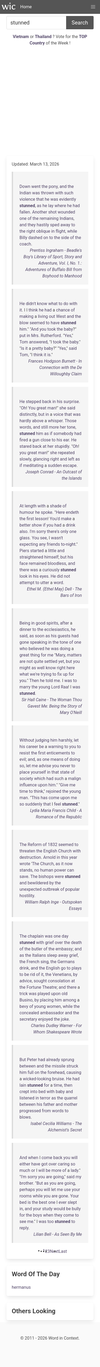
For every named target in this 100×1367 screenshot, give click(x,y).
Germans (66, 961)
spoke (46, 512)
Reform (35, 844)
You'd (55, 518)
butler (36, 948)
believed (36, 648)
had (76, 205)
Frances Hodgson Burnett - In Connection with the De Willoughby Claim (55, 367)
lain (22, 1085)
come (54, 797)
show (37, 525)
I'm (32, 531)
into (33, 1091)
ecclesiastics (56, 629)
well (41, 667)
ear (66, 439)
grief (49, 942)
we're (35, 674)
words (25, 427)
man (51, 407)
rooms (25, 1195)
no (36, 870)
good (40, 623)
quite (38, 661)
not (67, 576)
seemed (37, 322)
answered (38, 341)
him (23, 329)
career (32, 746)
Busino (26, 1000)
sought (40, 980)
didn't (31, 303)
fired (23, 439)
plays (76, 968)
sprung (67, 1059)
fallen (24, 212)
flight (60, 231)
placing (47, 1000)
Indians (66, 218)
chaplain (36, 936)
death (76, 942)
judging (42, 740)
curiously (50, 569)
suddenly (33, 804)
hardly (25, 420)
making (26, 316)
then (68, 1085)
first (30, 518)
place (24, 772)
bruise (58, 1078)
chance (63, 310)
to (73, 224)
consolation (59, 980)
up (65, 674)
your (76, 1189)
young (44, 686)
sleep (52, 955)
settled (50, 661)
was (36, 192)
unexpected (30, 889)
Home (26, 6)
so (21, 765)
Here (60, 512)
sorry (41, 531)
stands (25, 870)
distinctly (27, 414)
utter (44, 582)
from (46, 1110)
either (24, 1164)
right (31, 231)
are (22, 661)
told (49, 680)
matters (74, 655)
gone (24, 642)
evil (22, 759)
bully (76, 1208)
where (60, 205)
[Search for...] (36, 22)
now (69, 863)
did (60, 576)
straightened (31, 557)
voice (58, 414)
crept (24, 1091)
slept (72, 1202)
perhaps (27, 1189)
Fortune (34, 987)
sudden (55, 465)
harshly (65, 740)
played (44, 993)
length (31, 505)
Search (80, 22)
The (23, 844)
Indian (25, 192)
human (46, 870)
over (59, 942)
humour (26, 512)
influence (28, 784)
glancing (41, 459)
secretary (28, 1019)
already (53, 1059)
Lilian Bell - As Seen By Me (58, 1234)
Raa (64, 686)
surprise (71, 401)
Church (65, 850)
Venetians (61, 974)
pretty (37, 348)
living (43, 316)
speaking (38, 642)
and (63, 186)
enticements (58, 753)
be (41, 746)
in (53, 231)
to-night (68, 544)
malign (74, 778)
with (59, 192)
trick (23, 993)
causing (73, 1072)
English (50, 850)
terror (45, 1098)
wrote (24, 863)
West (61, 316)
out (52, 316)
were (59, 876)
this (64, 857)
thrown (47, 192)
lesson (41, 518)
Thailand (44, 36)
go (63, 968)
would (59, 1208)
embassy (64, 948)
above (37, 420)
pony (53, 186)
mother (70, 1104)
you (42, 329)
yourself (38, 772)
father (48, 1104)
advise (45, 765)
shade (55, 505)
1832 (52, 844)
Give (64, 784)
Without (26, 740)
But (22, 1059)
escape (70, 465)
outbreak (51, 889)
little (52, 550)
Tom (23, 341)
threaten (27, 850)
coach (25, 244)
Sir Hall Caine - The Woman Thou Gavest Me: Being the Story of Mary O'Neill (52, 706)
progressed (30, 1110)
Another (39, 212)
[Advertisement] (50, 101)
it (20, 310)
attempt (26, 582)
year (73, 857)
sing (45, 961)
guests (64, 635)
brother (26, 1183)
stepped (33, 401)
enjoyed (45, 1019)
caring (64, 1164)
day (65, 936)
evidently (67, 199)
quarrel (70, 1098)
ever (63, 1202)
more (54, 427)
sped (54, 224)
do (65, 303)
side (65, 237)
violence (27, 199)
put (22, 335)
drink (70, 525)
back (46, 401)
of (29, 218)
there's (53, 531)
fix (59, 674)
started (37, 550)
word (58, 582)
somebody (63, 433)
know (42, 303)
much (24, 1170)
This (35, 797)
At (21, 505)
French (33, 961)
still (44, 427)
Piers (24, 550)
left (71, 459)
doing (65, 648)
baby (68, 329)
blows (25, 1117)
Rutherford (51, 335)
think (33, 310)
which (39, 778)
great (41, 407)
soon (39, 635)
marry (24, 686)
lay (51, 205)
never (65, 765)
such (68, 192)
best (43, 1202)
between (27, 1066)
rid (32, 974)
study (47, 1208)
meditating (33, 465)
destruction (30, 857)
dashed (35, 237)
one (22, 218)
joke (65, 1019)
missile (59, 1066)
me (50, 655)
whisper (55, 420)
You (31, 407)
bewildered (38, 882)
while (72, 231)
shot (52, 212)
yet (61, 661)
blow (24, 322)
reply (23, 1227)
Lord (55, 686)
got (44, 1164)
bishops (46, 876)
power (60, 870)
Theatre (49, 987)
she (62, 407)
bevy (23, 1006)
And (34, 329)
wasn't (57, 537)
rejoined (53, 791)
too (50, 1221)
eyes (44, 576)
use (67, 1189)
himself (51, 557)
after (64, 623)
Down (24, 186)
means (56, 759)
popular (72, 889)
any (42, 544)
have (55, 322)
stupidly (62, 446)
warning (55, 746)
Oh (23, 407)
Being (24, 623)
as (39, 205)
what (53, 303)
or (33, 1170)
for (43, 655)
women (54, 1006)
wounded (66, 212)
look (23, 576)
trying (46, 674)
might (24, 667)
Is (22, 348)
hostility (26, 895)
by (51, 882)
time (23, 791)
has (44, 797)
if (51, 433)
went (36, 186)
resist (24, 753)
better (25, 525)
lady (74, 1170)
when (33, 1157)
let (76, 740)
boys (37, 1215)
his (59, 401)
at (44, 446)
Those (71, 420)
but (41, 414)
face (23, 563)
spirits (52, 623)
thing (35, 655)
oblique (43, 231)
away (65, 224)
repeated (66, 452)
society (26, 778)
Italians (39, 955)
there (24, 569)
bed (42, 1091)
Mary (60, 655)
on (45, 237)
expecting (28, 544)
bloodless (57, 563)
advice (25, 980)
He (22, 303)
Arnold (49, 857)
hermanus (21, 1287)
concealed (29, 1012)
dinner (25, 629)
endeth (72, 512)
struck (72, 1066)
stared (25, 446)
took (51, 329)
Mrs (35, 335)
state (65, 772)
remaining (49, 218)
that (40, 199)
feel (57, 804)
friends (53, 544)
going (58, 1176)
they (32, 224)
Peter (32, 1059)
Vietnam (21, 36)
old (64, 993)
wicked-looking (37, 1078)
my (78, 1176)
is (48, 354)
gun (35, 439)
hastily (43, 224)
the (45, 186)
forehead (55, 1072)
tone (71, 427)
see (43, 537)
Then (34, 680)
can (70, 870)
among (69, 1000)
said (73, 348)
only (64, 531)
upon (42, 784)
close (46, 439)
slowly (25, 459)
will (74, 1157)
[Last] (63, 1251)
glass (24, 537)
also (23, 531)
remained (38, 563)
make (66, 518)
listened (26, 1098)
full (31, 1072)
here (71, 667)
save (23, 876)
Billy (23, 237)
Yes (68, 335)
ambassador (52, 1012)
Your (74, 1195)
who (23, 648)
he (47, 199)
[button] (93, 7)
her (63, 427)
